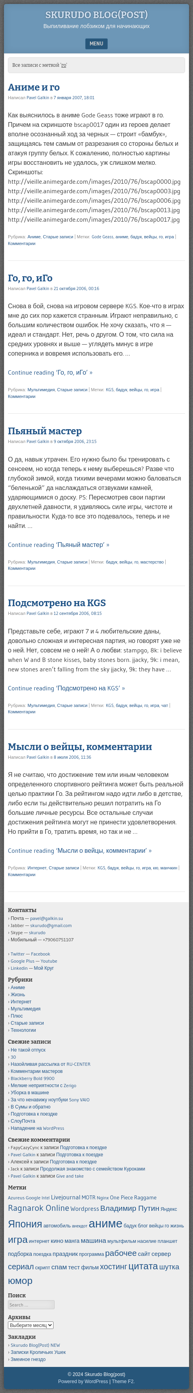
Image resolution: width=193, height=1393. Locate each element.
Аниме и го (34, 87)
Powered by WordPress (83, 1381)
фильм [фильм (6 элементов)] (90, 1267)
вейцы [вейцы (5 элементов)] (156, 1226)
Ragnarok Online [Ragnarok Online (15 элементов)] (38, 1208)
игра (169, 236)
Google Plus (22, 961)
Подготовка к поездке (34, 1114)
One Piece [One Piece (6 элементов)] (121, 1197)
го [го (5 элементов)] (167, 1226)
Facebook (40, 954)
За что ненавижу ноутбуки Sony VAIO (50, 1100)
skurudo (37, 932)
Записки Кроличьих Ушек (38, 1352)
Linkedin (19, 968)
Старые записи (58, 236)
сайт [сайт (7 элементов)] (144, 1253)
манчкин (169, 868)
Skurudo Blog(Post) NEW (35, 1345)
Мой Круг (44, 968)
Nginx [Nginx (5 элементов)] (103, 1198)
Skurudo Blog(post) (96, 15)
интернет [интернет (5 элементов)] (39, 1241)
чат (164, 705)
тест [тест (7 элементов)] (74, 1267)
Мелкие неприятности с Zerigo (43, 1085)
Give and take (70, 1176)
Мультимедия (41, 389)
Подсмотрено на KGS (57, 603)
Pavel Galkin (38, 97)
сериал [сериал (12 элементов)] (21, 1266)
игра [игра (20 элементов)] (18, 1239)
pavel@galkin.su (46, 918)
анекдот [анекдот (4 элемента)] (79, 1226)
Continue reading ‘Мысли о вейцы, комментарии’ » (80, 850)
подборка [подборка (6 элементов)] (20, 1253)
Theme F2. (123, 1381)
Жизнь (18, 994)
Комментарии (21, 243)
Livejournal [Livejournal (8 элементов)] (65, 1197)
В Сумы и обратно (31, 1107)
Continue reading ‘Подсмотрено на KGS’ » (66, 688)
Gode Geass (102, 236)
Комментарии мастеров (37, 1071)
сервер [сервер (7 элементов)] (161, 1253)
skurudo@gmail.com (51, 925)
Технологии (23, 1030)
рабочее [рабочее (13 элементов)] (121, 1253)
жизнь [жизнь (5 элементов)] (177, 1226)
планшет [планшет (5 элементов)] (168, 1241)
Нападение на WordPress (37, 1128)
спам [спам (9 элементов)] (59, 1267)
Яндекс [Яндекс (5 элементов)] (169, 1209)
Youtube (49, 961)
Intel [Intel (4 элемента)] (46, 1198)
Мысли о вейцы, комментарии (80, 746)
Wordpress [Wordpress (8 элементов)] (85, 1208)
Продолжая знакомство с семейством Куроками (92, 1169)
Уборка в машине (30, 1092)
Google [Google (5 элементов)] (33, 1198)
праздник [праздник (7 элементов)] (65, 1253)
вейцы (150, 236)
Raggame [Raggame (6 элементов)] (145, 1197)
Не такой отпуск (28, 1050)
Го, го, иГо (30, 278)
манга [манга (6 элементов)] (72, 1240)
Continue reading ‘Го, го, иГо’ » (50, 372)
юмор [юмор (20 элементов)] (20, 1280)
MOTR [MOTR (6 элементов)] (89, 1197)
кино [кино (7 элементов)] (57, 1240)
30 (13, 1057)
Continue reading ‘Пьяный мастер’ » (58, 545)
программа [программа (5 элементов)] (91, 1254)
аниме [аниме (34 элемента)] (105, 1223)
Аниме (33, 236)
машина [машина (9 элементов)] (93, 1240)
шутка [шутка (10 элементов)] (169, 1266)
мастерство (152, 562)
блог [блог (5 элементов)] (143, 1226)
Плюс (17, 1016)
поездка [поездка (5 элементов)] (42, 1254)
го (161, 236)
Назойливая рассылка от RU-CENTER (50, 1064)
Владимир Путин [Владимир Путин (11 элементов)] (129, 1208)
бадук (136, 236)
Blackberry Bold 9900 (32, 1078)
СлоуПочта (23, 1121)
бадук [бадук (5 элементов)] (130, 1226)
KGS (109, 389)
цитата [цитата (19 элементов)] (143, 1266)
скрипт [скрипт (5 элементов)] (42, 1267)
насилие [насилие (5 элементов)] (147, 1241)
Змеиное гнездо (28, 1359)
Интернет (36, 868)
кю (155, 868)
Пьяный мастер (45, 431)
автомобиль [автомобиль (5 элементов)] (57, 1226)
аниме (122, 236)
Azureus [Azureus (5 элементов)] (16, 1198)
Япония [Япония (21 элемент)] (25, 1224)
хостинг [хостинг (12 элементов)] (113, 1266)
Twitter (18, 954)
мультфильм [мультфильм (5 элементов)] (121, 1241)
